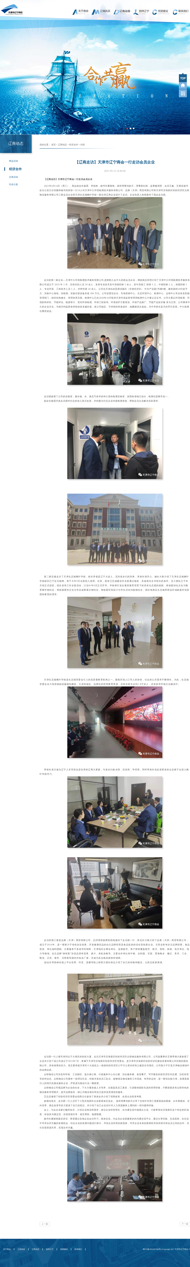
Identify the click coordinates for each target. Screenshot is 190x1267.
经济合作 (73, 145)
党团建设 (64, 1249)
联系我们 (78, 1249)
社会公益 (13, 184)
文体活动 (13, 177)
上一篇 (44, 1224)
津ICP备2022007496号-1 (152, 1249)
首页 (53, 145)
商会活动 (13, 161)
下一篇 (185, 1224)
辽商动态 (62, 145)
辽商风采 (21, 1249)
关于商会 (7, 1249)
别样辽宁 (50, 1249)
